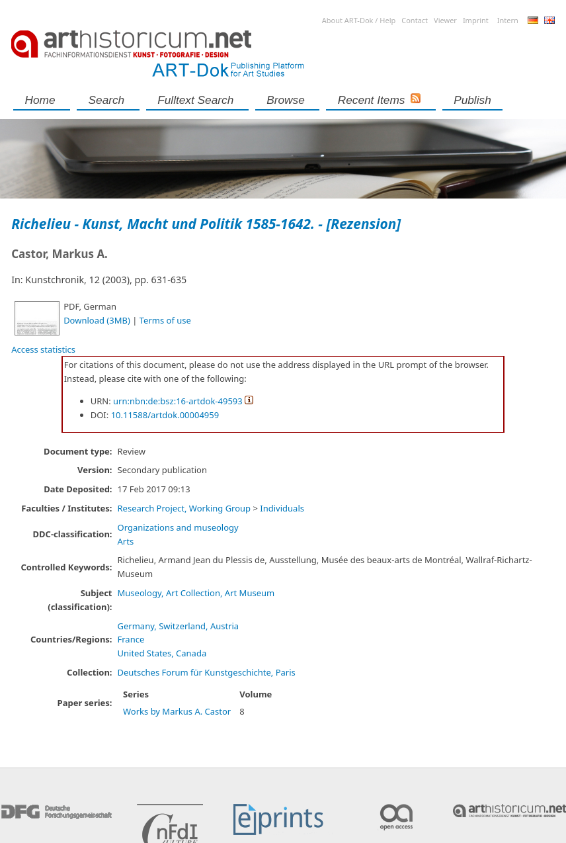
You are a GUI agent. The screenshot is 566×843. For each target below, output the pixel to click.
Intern (507, 20)
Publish (472, 100)
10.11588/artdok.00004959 (165, 415)
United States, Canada (162, 653)
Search (107, 100)
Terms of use (165, 320)
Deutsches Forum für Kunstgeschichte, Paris (207, 672)
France (131, 639)
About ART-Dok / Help (359, 20)
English (549, 20)
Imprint (476, 20)
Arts (126, 541)
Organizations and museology (178, 527)
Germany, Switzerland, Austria (178, 626)
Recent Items (371, 100)
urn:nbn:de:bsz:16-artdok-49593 (178, 401)
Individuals (282, 508)
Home (40, 100)
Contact (414, 20)
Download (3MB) (96, 320)
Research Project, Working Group (184, 508)
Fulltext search (195, 100)
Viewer (445, 20)
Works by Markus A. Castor (177, 711)
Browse (285, 100)
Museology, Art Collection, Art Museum (196, 593)
